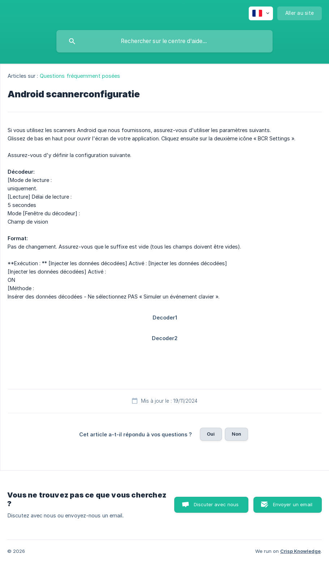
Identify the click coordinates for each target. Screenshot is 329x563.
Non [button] (236, 434)
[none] (261, 13)
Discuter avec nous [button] (216, 504)
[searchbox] (164, 41)
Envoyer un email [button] (292, 504)
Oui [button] (211, 434)
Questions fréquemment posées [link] (80, 76)
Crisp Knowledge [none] (300, 551)
